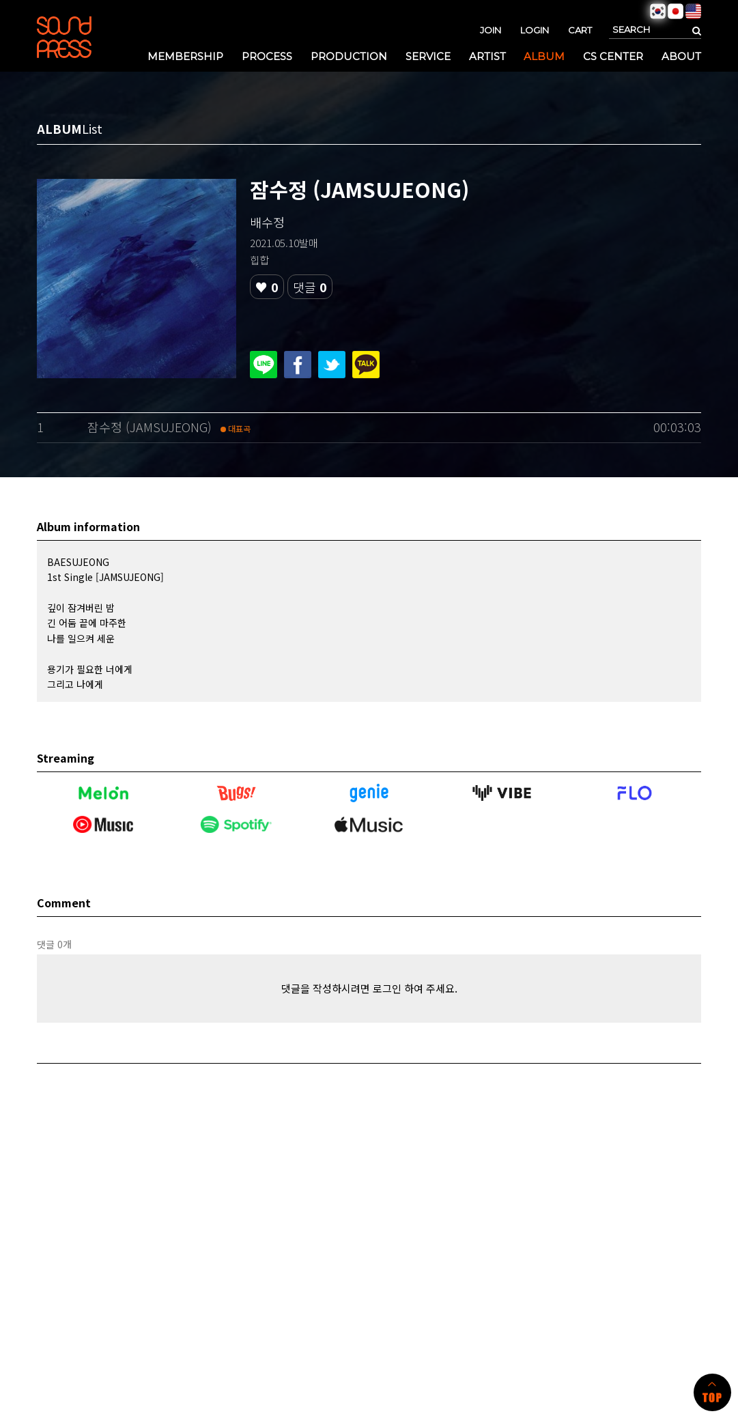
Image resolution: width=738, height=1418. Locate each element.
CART (580, 30)
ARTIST (487, 56)
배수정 (267, 222)
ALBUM (544, 56)
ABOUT (681, 56)
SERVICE (428, 56)
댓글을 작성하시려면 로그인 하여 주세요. (369, 988)
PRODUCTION (349, 56)
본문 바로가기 (0, 0)
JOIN (490, 30)
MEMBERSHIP (185, 56)
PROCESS (267, 56)
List (92, 128)
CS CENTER (613, 56)
